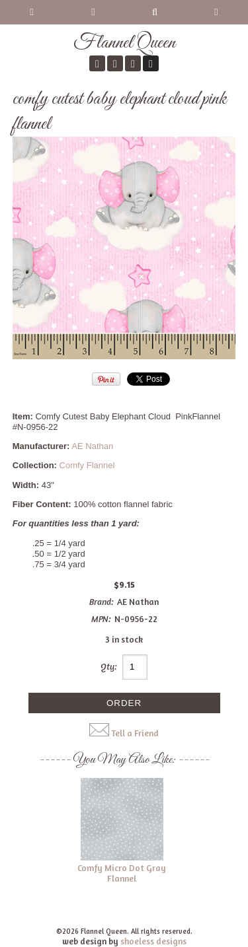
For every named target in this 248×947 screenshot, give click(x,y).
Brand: (101, 601)
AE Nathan (92, 446)
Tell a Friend (135, 733)
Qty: (109, 666)
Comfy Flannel (87, 465)
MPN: (101, 619)
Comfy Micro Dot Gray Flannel (121, 873)
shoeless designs (153, 941)
